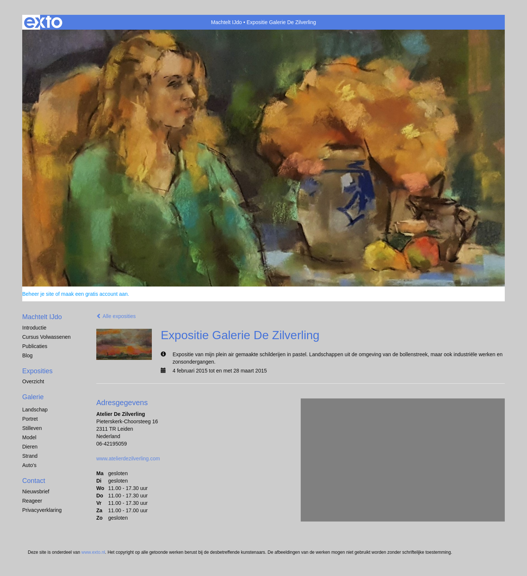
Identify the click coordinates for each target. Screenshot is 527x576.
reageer (32, 501)
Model (29, 437)
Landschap (35, 410)
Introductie (34, 328)
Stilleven (32, 428)
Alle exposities (116, 316)
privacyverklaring (42, 510)
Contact (33, 480)
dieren (29, 447)
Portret (30, 419)
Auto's (29, 465)
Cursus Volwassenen (46, 337)
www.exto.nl (93, 552)
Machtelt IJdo (226, 22)
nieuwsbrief (35, 491)
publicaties (34, 346)
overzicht (33, 381)
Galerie (33, 397)
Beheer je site (38, 294)
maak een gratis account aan (94, 294)
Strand (29, 456)
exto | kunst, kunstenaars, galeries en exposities (43, 22)
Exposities (37, 371)
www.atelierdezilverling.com (128, 458)
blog (27, 355)
